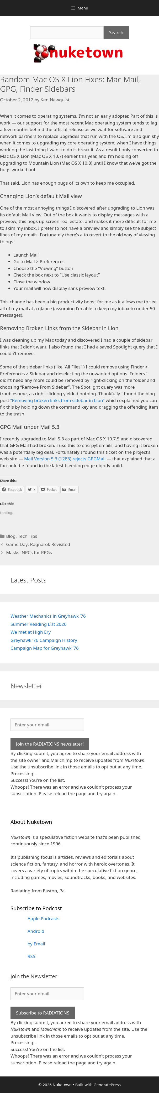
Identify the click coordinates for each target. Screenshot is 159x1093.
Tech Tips (27, 536)
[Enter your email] (47, 725)
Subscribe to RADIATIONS (42, 1013)
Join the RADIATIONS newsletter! (50, 744)
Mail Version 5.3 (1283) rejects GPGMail (64, 459)
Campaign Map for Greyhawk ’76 (44, 648)
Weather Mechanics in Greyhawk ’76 (48, 616)
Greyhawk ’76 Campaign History (43, 640)
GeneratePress (107, 1084)
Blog (10, 536)
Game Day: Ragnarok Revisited (38, 544)
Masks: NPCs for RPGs (29, 552)
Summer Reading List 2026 (38, 624)
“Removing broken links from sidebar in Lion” (57, 400)
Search (116, 32)
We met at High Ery (30, 632)
